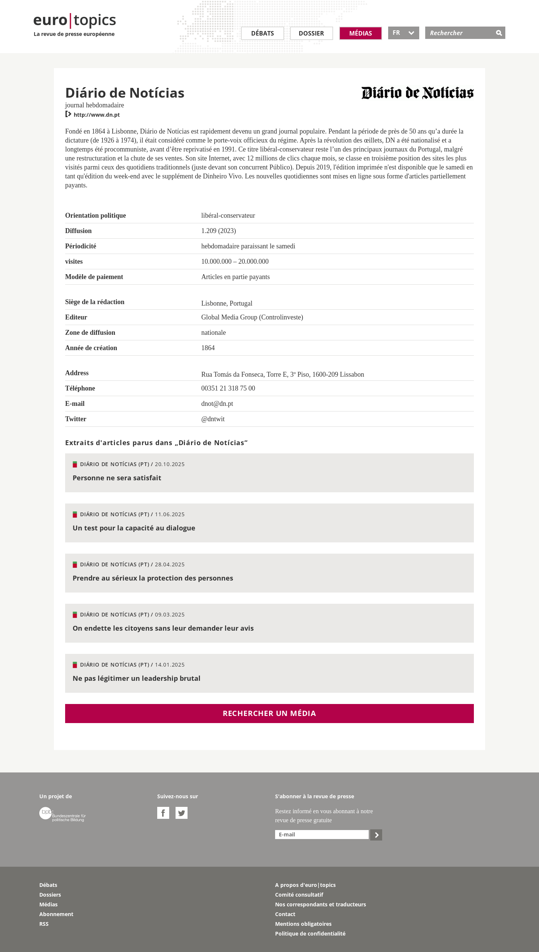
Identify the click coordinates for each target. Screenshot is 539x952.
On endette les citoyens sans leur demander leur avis (163, 628)
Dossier (311, 33)
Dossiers (50, 894)
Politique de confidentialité (310, 933)
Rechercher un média (269, 713)
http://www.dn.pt (92, 114)
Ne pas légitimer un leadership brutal (137, 678)
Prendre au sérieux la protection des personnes (153, 577)
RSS (44, 923)
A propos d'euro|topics (305, 884)
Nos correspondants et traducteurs (320, 904)
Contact (285, 914)
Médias (360, 33)
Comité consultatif (299, 894)
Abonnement (56, 914)
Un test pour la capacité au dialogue (134, 527)
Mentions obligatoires (303, 923)
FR (404, 32)
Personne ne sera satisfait (117, 477)
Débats (262, 33)
